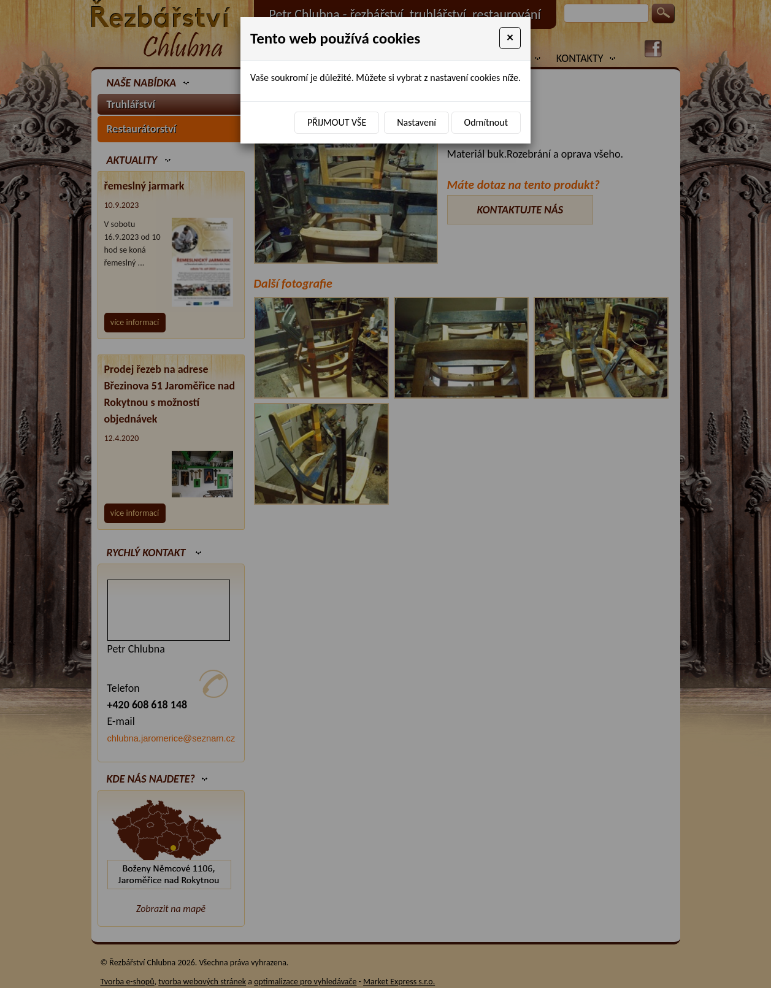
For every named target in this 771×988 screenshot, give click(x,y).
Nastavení (416, 122)
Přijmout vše (336, 122)
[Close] (510, 38)
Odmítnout (486, 122)
